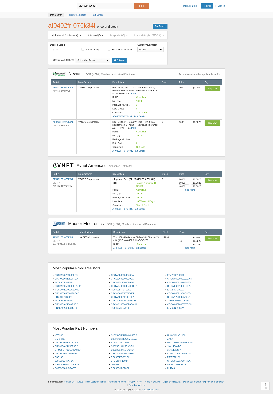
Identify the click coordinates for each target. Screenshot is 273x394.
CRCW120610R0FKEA (122, 297)
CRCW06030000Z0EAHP (180, 278)
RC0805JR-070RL (64, 282)
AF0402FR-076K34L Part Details (129, 116)
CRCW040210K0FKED (178, 282)
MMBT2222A (173, 357)
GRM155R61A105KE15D (67, 364)
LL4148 (171, 368)
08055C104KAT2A (64, 361)
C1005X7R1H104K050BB (124, 335)
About (80, 382)
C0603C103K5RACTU (66, 368)
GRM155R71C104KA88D (67, 350)
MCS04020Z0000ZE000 (67, 289)
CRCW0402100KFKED (66, 304)
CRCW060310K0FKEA (178, 286)
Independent (119, 35)
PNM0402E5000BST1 (66, 308)
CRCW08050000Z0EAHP (68, 286)
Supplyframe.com (150, 389)
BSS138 (59, 357)
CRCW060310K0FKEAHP (124, 300)
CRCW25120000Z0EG (122, 282)
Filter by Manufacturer (63, 60)
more (133, 93)
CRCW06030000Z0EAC (67, 293)
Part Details (160, 26)
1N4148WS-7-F (175, 350)
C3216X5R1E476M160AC (124, 339)
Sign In (221, 6)
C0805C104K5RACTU (122, 346)
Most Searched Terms (95, 382)
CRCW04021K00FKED (178, 293)
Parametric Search (117, 382)
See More (190, 189)
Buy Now (212, 88)
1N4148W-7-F (174, 346)
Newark (94, 73)
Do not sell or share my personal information (203, 382)
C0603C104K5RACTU (122, 350)
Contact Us (69, 382)
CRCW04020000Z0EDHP (124, 286)
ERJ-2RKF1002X (119, 361)
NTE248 (59, 335)
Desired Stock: (63, 48)
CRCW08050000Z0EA (122, 275)
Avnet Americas (92, 165)
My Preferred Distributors (67, 35)
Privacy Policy (135, 382)
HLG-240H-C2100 (176, 335)
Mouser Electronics (105, 223)
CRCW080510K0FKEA (66, 278)
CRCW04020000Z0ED (66, 275)
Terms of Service (152, 382)
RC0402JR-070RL (120, 308)
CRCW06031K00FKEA (122, 293)
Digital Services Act (172, 382)
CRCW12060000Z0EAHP (124, 304)
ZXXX (170, 339)
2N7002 (115, 364)
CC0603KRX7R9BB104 (179, 353)
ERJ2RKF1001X (175, 289)
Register (207, 6)
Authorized (96, 35)
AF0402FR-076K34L (63, 87)
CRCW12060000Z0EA (178, 297)
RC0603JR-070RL (64, 300)
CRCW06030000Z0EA (122, 278)
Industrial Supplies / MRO (149, 35)
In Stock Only (90, 49)
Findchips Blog (189, 6)
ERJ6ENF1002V (175, 308)
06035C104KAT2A (176, 364)
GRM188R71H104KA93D (180, 342)
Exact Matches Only (120, 49)
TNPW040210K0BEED (178, 300)
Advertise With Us (137, 385)
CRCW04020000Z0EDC (179, 304)
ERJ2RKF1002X (175, 275)
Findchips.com (59, 6)
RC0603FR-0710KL (121, 289)
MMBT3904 (60, 339)
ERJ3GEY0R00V (63, 297)
